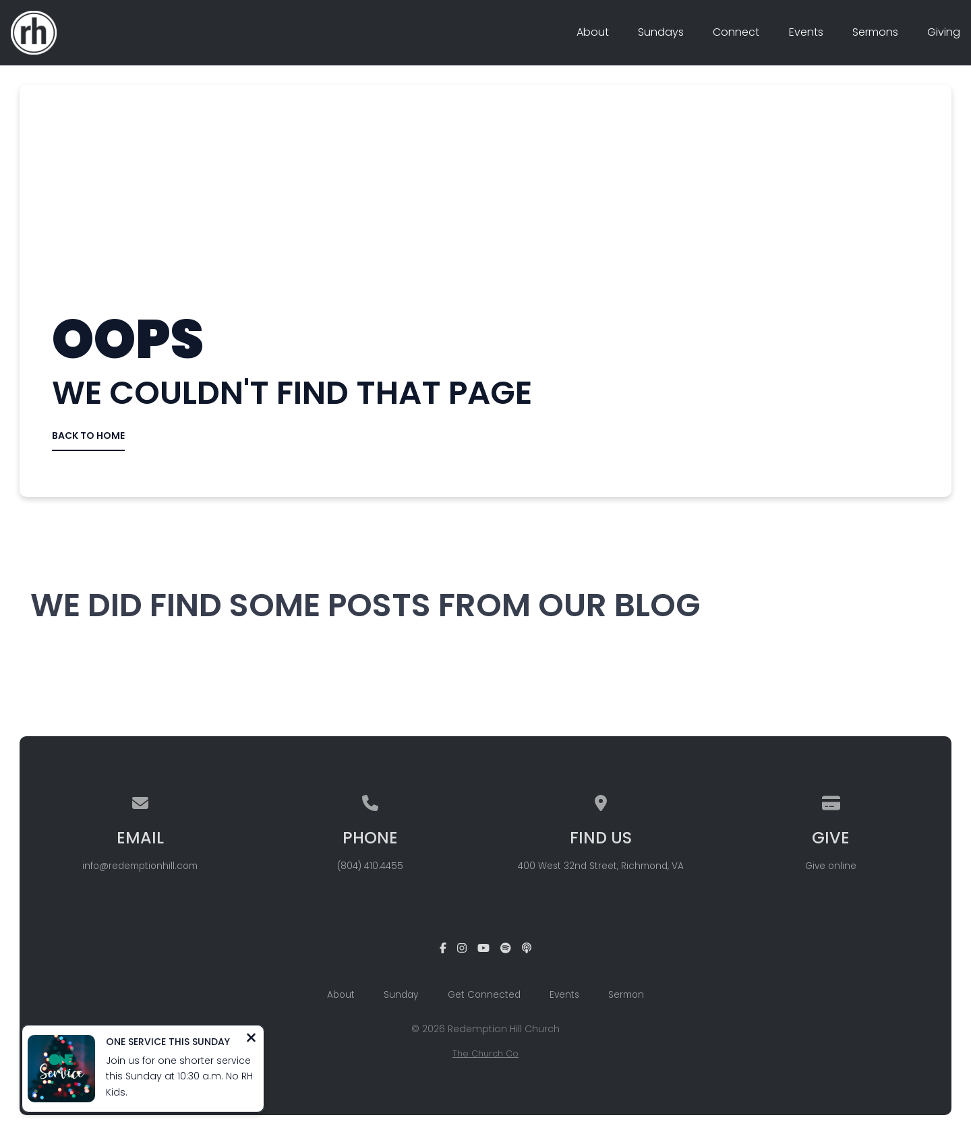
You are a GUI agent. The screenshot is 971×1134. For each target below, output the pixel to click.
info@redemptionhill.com (140, 866)
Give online (830, 866)
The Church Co (485, 1053)
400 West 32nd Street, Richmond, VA (601, 866)
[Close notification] (251, 1039)
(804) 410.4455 (370, 866)
